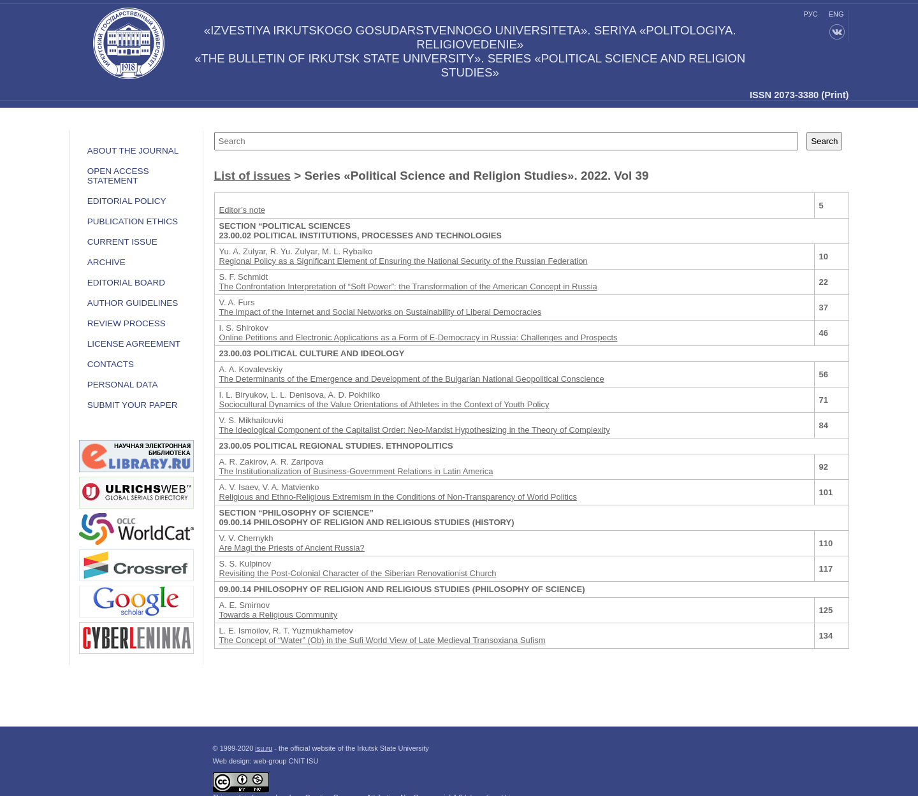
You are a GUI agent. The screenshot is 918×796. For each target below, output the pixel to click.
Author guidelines (132, 303)
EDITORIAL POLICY (126, 201)
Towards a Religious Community (278, 614)
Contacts (110, 364)
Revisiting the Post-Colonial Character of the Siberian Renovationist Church (358, 573)
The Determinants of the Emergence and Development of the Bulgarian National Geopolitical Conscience (411, 379)
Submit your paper (132, 405)
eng (836, 14)
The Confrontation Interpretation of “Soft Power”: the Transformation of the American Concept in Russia (408, 286)
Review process (126, 323)
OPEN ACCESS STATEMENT (118, 175)
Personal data (122, 384)
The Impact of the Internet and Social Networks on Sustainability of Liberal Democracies (380, 312)
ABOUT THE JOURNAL (133, 151)
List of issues (252, 175)
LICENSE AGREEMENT (133, 344)
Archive (106, 262)
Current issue (122, 242)
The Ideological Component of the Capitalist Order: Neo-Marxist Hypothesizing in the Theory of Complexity (414, 430)
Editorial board (126, 282)
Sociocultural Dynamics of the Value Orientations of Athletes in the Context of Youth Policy (384, 404)
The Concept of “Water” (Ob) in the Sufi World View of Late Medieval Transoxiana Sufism (382, 640)
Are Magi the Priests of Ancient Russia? (292, 548)
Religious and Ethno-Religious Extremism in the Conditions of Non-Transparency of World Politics (398, 497)
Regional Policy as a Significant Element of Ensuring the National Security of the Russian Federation (403, 261)
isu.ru (263, 748)
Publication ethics (132, 221)
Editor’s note (242, 210)
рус (811, 14)
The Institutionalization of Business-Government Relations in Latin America (356, 471)
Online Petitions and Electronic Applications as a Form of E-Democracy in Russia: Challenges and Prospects (418, 337)
